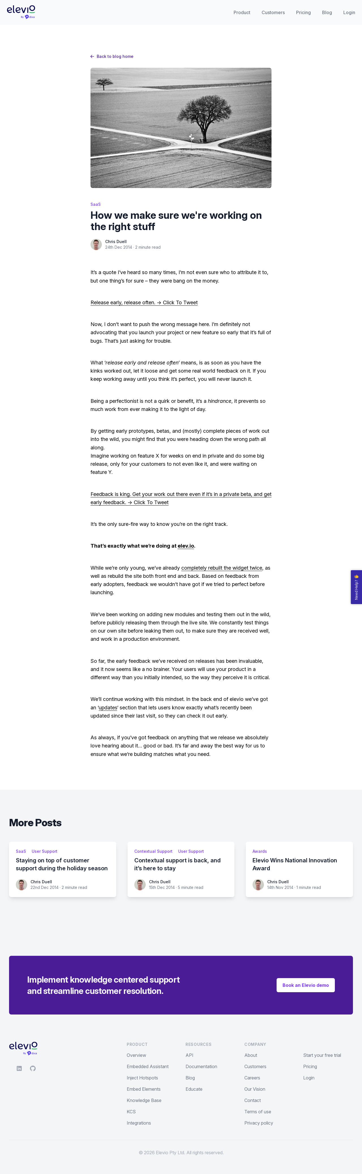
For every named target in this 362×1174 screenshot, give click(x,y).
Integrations (139, 1123)
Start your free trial (322, 1055)
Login (349, 12)
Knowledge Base (144, 1100)
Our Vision (254, 1089)
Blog (327, 12)
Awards (260, 851)
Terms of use (257, 1111)
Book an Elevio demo (306, 985)
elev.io (186, 546)
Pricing (303, 12)
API (189, 1055)
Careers (252, 1078)
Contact (252, 1100)
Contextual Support (153, 851)
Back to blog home (111, 56)
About (250, 1055)
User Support (44, 851)
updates (108, 707)
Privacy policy (258, 1123)
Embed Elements (144, 1089)
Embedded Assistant (148, 1066)
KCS (131, 1111)
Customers (273, 12)
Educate (194, 1089)
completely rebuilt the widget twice (221, 568)
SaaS (95, 204)
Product (242, 12)
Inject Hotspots (142, 1078)
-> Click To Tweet (176, 302)
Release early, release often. (122, 302)
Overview (136, 1055)
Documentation (201, 1066)
